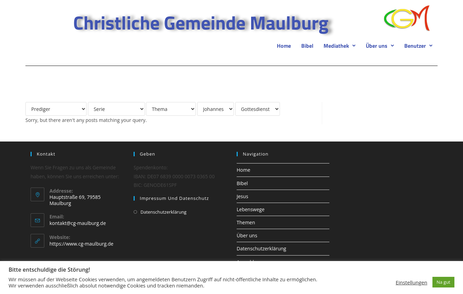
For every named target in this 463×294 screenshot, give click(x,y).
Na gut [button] (443, 282)
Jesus (242, 196)
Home (284, 46)
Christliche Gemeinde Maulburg (200, 22)
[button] (339, 46)
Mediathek (339, 46)
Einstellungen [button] (411, 282)
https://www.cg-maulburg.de (81, 243)
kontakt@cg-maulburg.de (77, 223)
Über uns (380, 46)
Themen (246, 222)
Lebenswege (250, 209)
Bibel (307, 46)
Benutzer (418, 46)
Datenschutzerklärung (163, 212)
